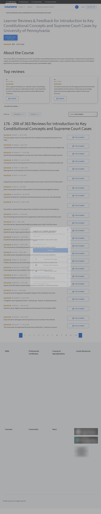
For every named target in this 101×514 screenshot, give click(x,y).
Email (35, 241)
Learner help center (50, 279)
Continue (50, 250)
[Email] (50, 244)
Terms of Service (42, 283)
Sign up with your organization (41, 276)
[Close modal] (68, 229)
